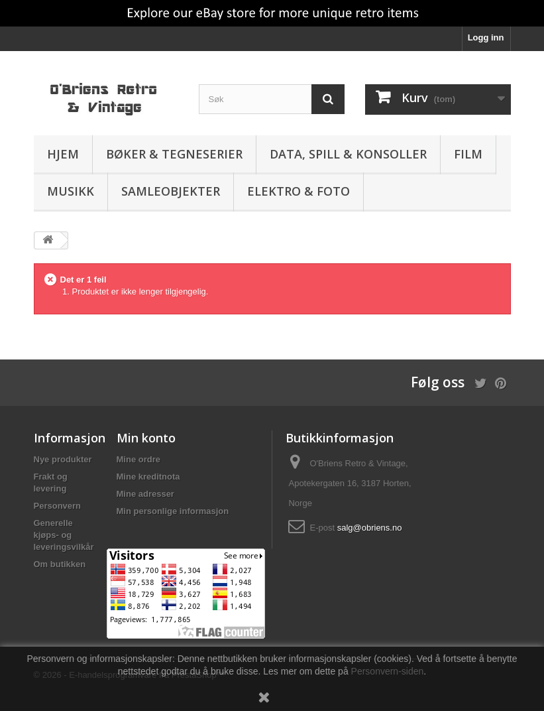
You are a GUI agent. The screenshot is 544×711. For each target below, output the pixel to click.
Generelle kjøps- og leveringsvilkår (64, 535)
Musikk (70, 191)
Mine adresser (145, 494)
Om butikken (60, 564)
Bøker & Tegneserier (174, 154)
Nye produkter (63, 459)
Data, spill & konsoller (348, 154)
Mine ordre (138, 459)
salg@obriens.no (369, 528)
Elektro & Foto (298, 191)
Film (468, 154)
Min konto (146, 438)
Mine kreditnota (148, 477)
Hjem (63, 154)
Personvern (58, 506)
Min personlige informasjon (173, 511)
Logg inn (486, 37)
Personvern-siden (387, 671)
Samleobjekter (170, 191)
